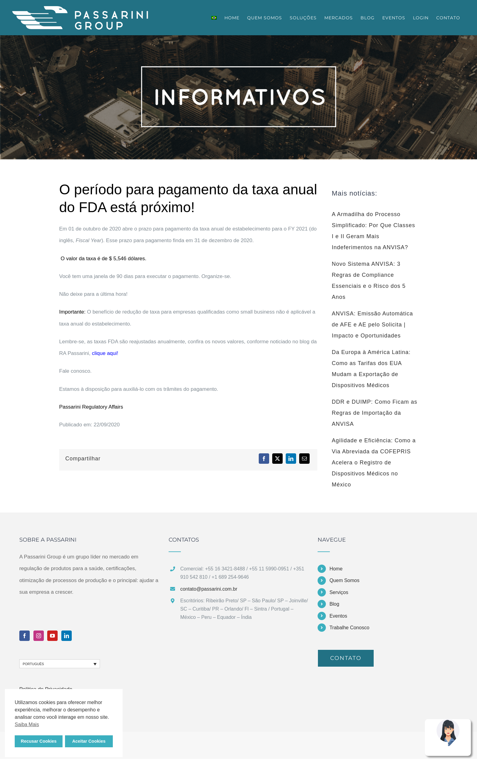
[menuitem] (214, 17)
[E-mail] (304, 458)
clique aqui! (106, 353)
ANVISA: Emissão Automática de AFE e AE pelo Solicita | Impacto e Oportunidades (372, 325)
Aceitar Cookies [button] (88, 741)
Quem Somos (345, 580)
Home (336, 568)
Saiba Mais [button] (27, 724)
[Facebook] (264, 458)
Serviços (339, 592)
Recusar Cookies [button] (39, 741)
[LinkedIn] (291, 458)
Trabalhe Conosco (349, 627)
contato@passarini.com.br (208, 589)
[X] (277, 458)
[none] (59, 663)
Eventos (338, 616)
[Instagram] (38, 636)
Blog (334, 604)
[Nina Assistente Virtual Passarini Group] (448, 722)
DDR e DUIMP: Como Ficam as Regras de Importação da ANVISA (374, 413)
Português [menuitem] (33, 664)
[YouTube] (52, 636)
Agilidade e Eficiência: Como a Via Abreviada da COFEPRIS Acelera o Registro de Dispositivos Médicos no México (374, 462)
